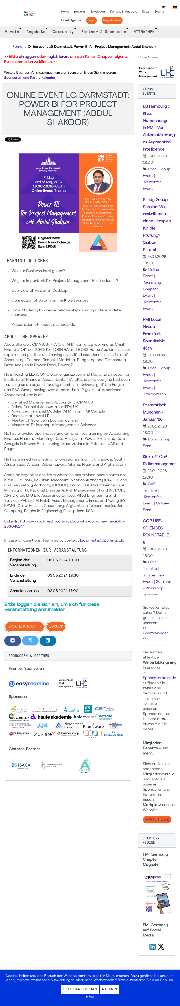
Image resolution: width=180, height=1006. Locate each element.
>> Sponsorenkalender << (160, 678)
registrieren (57, 57)
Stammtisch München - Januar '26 (154, 412)
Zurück (56, 626)
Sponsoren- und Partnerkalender (29, 77)
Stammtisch (155, 394)
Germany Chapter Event (152, 289)
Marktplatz (157, 819)
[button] (68, 656)
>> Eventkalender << (156, 633)
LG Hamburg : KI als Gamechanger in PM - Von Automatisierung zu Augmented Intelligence (159, 128)
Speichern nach (22, 626)
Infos (90, 997)
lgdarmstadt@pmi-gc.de (102, 540)
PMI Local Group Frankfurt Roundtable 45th (154, 334)
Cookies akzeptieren (80, 989)
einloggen (27, 57)
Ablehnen (109, 989)
